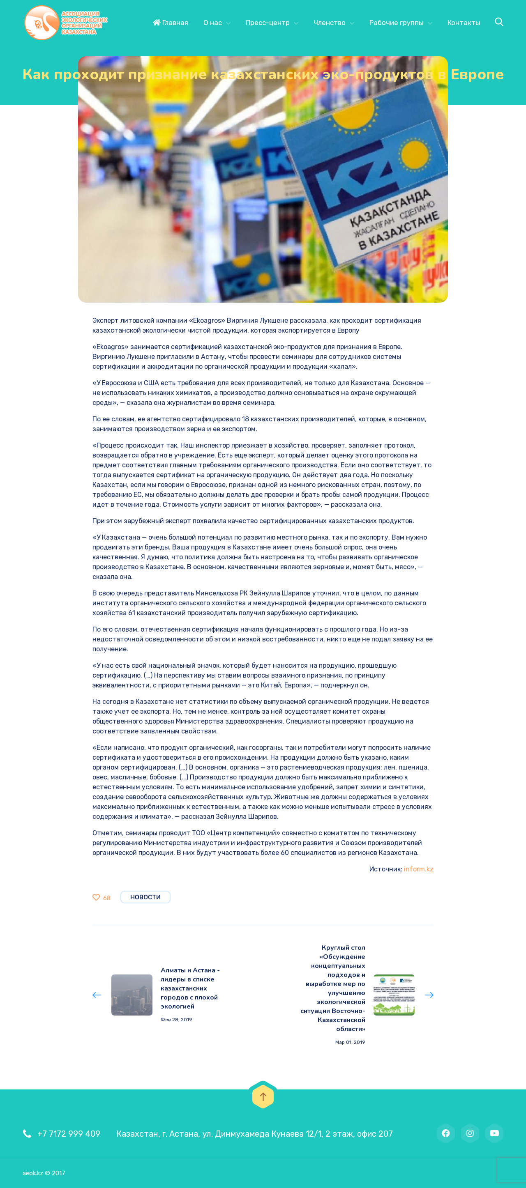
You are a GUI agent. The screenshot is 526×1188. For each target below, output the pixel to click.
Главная (170, 22)
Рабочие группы (396, 22)
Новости (145, 897)
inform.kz (419, 869)
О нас (212, 22)
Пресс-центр (268, 22)
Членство (330, 22)
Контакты (464, 22)
